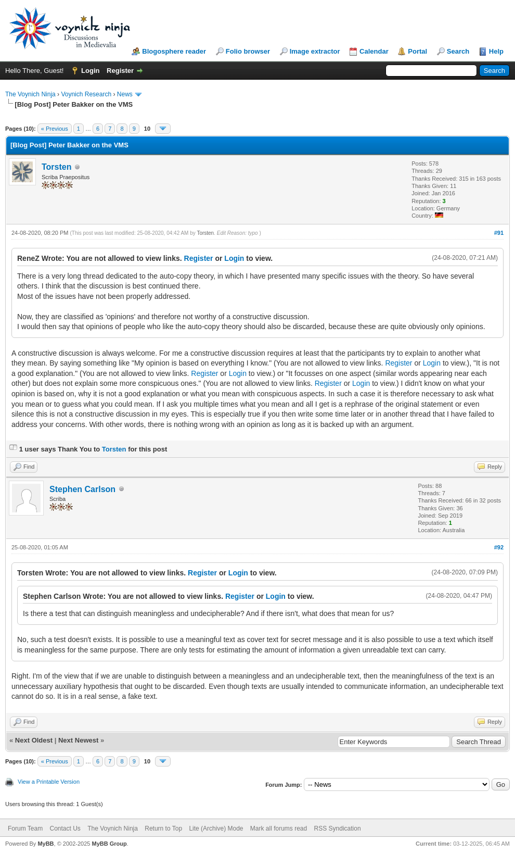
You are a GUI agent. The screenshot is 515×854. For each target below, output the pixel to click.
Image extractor (315, 51)
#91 (499, 233)
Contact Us (64, 828)
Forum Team (25, 828)
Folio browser (248, 51)
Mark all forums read (278, 828)
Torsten (56, 166)
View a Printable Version (49, 781)
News (125, 94)
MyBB (45, 843)
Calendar (374, 51)
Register (120, 70)
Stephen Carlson (82, 489)
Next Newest (78, 740)
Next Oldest (34, 740)
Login (90, 70)
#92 (499, 547)
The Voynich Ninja (30, 94)
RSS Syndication (337, 828)
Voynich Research (86, 94)
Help (496, 51)
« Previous (54, 128)
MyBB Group (109, 843)
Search (458, 51)
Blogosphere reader (174, 51)
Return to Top (163, 828)
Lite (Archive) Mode (216, 828)
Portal (417, 51)
